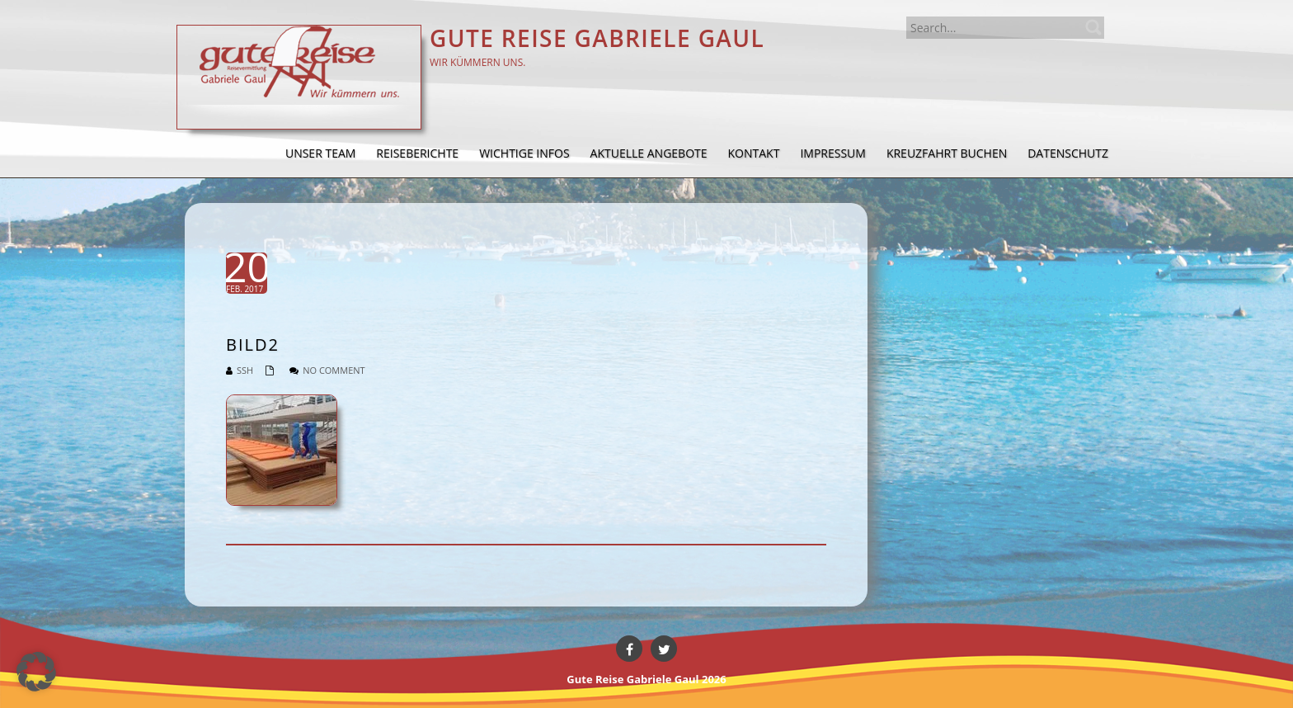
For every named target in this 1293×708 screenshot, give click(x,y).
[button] (36, 671)
